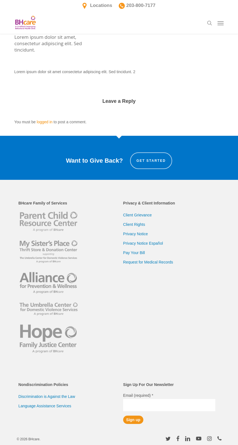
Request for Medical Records (148, 262)
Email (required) (138, 395)
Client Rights (134, 224)
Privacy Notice (135, 234)
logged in (45, 122)
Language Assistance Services (45, 406)
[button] (221, 23)
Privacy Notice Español (143, 243)
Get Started (151, 161)
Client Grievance (137, 215)
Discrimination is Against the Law (47, 396)
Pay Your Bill (134, 252)
